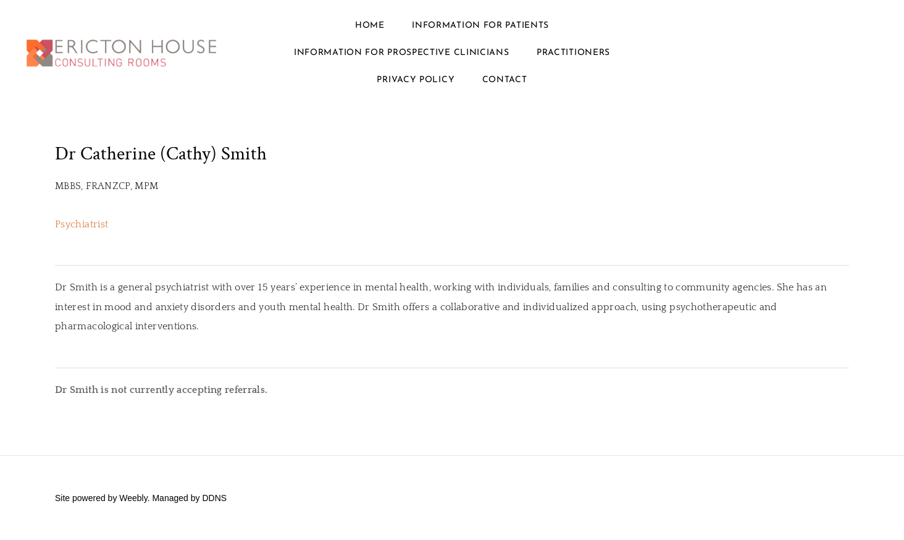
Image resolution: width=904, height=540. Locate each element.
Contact (504, 80)
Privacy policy (415, 80)
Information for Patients (480, 25)
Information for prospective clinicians (401, 52)
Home (370, 25)
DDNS (214, 498)
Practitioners (573, 52)
